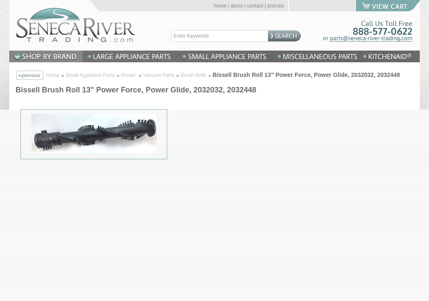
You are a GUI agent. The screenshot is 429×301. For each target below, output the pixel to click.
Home (52, 75)
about (236, 6)
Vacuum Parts (158, 75)
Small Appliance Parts (90, 75)
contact (255, 6)
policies (275, 6)
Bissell (129, 75)
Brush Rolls (193, 75)
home (220, 6)
